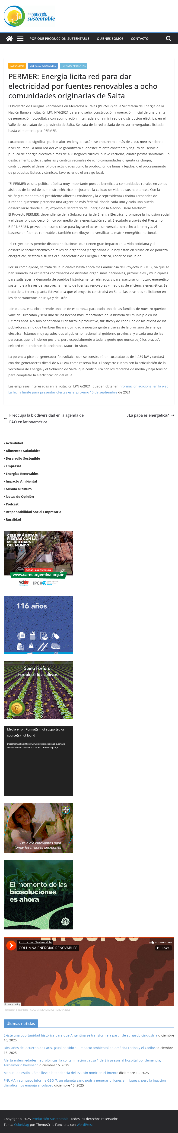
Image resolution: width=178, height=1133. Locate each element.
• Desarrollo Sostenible (22, 458)
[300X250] (38, 533)
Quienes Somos (110, 38)
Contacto (140, 38)
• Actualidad (13, 443)
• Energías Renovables (21, 473)
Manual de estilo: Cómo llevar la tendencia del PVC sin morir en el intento (61, 1073)
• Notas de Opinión (19, 496)
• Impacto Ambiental (20, 481)
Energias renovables (43, 65)
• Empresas (12, 466)
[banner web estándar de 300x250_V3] (38, 664)
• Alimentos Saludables (22, 451)
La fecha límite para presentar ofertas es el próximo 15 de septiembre (62, 392)
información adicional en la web (143, 386)
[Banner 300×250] (38, 599)
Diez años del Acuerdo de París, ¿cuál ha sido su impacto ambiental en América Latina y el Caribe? (80, 1048)
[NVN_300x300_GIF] (38, 863)
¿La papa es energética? (150, 415)
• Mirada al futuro (18, 489)
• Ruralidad (12, 519)
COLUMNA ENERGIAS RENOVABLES (50, 1010)
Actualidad (17, 65)
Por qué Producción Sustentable (59, 38)
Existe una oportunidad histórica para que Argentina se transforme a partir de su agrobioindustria (80, 1035)
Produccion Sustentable (16, 1010)
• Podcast (11, 504)
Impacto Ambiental (74, 65)
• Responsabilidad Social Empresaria (32, 512)
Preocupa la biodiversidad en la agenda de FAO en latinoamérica (44, 418)
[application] (38, 761)
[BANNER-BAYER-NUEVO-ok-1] (38, 806)
